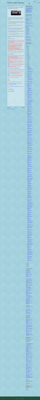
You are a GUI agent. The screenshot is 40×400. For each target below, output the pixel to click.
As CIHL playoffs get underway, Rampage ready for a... (29, 76)
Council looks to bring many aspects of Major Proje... (30, 94)
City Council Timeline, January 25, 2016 (29, 103)
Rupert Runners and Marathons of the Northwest (29, 375)
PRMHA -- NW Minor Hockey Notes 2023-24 (29, 350)
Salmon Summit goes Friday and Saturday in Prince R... (29, 176)
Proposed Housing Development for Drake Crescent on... (29, 132)
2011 (27, 266)
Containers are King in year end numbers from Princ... (30, 119)
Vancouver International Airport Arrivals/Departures (29, 302)
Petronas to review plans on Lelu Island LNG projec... (30, 243)
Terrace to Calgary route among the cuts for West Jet (30, 123)
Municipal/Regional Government (29, 306)
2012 (27, 265)
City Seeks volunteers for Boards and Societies (29, 121)
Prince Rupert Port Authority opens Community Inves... (30, 223)
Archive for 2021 (27, 30)
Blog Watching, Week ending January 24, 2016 (30, 143)
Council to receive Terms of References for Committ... (30, 134)
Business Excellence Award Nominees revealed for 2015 (30, 72)
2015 (27, 262)
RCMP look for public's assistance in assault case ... (29, 74)
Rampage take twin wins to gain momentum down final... (30, 245)
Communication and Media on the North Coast (29, 319)
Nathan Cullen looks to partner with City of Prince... (29, 247)
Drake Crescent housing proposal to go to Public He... (29, 82)
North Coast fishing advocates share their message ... (29, 249)
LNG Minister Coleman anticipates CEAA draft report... (29, 107)
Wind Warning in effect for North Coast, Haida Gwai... (29, 129)
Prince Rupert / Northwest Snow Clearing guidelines (29, 23)
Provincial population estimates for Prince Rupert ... (29, 86)
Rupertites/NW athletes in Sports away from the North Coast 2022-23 (29, 377)
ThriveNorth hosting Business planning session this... (29, 164)
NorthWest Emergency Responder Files (28, 270)
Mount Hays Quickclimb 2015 (29, 352)
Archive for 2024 (27, 27)
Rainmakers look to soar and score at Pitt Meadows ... (29, 219)
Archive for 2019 (27, 32)
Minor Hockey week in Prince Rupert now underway (29, 184)
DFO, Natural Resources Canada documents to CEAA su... (29, 200)
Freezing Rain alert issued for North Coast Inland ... (30, 239)
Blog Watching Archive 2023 (29, 40)
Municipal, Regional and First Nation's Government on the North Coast (29, 326)
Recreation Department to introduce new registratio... (29, 109)
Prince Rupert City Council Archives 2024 (28, 276)
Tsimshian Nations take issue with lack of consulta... (29, 126)
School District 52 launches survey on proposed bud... (30, 80)
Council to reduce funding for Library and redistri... (29, 234)
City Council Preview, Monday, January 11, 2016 (29, 260)
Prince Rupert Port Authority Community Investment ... (30, 220)
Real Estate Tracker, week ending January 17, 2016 (30, 203)
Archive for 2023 (27, 28)
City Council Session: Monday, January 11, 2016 (29, 258)
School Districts (27, 307)
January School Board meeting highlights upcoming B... (29, 186)
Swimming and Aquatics (28, 361)
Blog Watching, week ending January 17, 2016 (30, 205)
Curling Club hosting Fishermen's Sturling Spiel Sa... (29, 147)
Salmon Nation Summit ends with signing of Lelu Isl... (30, 140)
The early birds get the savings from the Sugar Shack (29, 160)
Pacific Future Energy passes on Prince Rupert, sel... (30, 228)
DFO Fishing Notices (28, 289)
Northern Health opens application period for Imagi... (29, 111)
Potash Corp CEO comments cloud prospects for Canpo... (29, 156)
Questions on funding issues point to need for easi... (29, 98)
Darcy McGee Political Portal (29, 313)
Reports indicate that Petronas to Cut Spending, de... (29, 182)
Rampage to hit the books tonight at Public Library (29, 113)
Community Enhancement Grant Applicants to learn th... (30, 254)
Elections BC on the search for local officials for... (30, 187)
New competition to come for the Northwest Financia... (29, 115)
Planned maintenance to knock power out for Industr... (29, 194)
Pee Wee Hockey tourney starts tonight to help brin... (29, 145)
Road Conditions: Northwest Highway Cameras (29, 281)
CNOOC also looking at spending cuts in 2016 (29, 174)
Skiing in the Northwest (28, 366)
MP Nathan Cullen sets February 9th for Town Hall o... (29, 162)
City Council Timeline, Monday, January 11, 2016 (29, 236)
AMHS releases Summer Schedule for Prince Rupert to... (29, 238)
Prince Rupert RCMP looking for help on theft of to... (29, 105)
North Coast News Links (28, 269)
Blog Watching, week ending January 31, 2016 (30, 68)
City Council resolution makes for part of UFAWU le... (30, 189)
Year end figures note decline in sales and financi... (29, 168)
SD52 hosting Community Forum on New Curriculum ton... (29, 192)
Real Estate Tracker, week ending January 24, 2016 (30, 142)
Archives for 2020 (28, 31)
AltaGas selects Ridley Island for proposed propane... (29, 171)
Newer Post (8, 107)
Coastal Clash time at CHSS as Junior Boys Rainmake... (29, 213)
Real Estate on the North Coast (29, 330)
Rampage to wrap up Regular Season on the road (29, 210)
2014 (27, 263)
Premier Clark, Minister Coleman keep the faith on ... (29, 152)
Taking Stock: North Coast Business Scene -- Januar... (29, 70)
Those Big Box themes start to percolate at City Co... (30, 78)
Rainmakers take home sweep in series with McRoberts (29, 241)
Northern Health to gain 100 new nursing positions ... (30, 178)
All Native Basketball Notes (28, 367)
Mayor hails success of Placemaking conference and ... (30, 230)
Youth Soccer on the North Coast (29, 360)
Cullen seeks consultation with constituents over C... (29, 149)
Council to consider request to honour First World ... (30, 256)
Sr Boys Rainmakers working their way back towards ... (29, 90)
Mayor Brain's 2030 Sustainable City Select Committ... (29, 96)
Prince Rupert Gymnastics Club (29, 356)
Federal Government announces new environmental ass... (29, 88)
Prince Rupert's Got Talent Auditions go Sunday (29, 206)
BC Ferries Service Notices (28, 288)
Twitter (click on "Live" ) (28, 44)
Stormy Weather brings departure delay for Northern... (29, 158)
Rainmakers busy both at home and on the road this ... (29, 154)
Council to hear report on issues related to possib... (30, 130)
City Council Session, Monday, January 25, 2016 (29, 136)
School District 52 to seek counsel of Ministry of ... (29, 202)
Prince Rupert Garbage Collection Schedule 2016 (28, 287)
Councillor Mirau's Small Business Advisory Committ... (29, 92)
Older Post (23, 107)
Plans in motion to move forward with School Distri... (29, 84)
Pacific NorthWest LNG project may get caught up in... (29, 117)
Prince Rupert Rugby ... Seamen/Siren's (28, 372)
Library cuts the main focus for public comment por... (30, 100)
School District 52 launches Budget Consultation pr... (30, 124)
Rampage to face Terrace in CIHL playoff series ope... (30, 179)
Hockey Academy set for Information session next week (30, 173)
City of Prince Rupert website (29, 282)
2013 (27, 264)
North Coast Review (15, 3)
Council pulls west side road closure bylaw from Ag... (30, 101)
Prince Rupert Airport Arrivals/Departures (28, 299)
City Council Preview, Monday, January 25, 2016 (29, 138)
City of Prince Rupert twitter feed (29, 284)
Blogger (23, 398)
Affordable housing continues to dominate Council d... (29, 232)
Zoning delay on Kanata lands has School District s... (30, 198)
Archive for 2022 (27, 29)
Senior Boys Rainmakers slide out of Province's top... (29, 166)
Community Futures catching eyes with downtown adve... (29, 196)
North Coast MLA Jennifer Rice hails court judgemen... (29, 208)
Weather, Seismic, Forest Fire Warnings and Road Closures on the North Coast (29, 335)
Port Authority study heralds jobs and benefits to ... (30, 252)
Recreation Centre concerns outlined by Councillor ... (29, 215)
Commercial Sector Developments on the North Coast (29, 318)
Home (16, 107)
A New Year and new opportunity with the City (29, 251)
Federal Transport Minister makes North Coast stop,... (29, 217)
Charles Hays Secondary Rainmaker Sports (28, 345)
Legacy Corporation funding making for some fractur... (30, 226)
